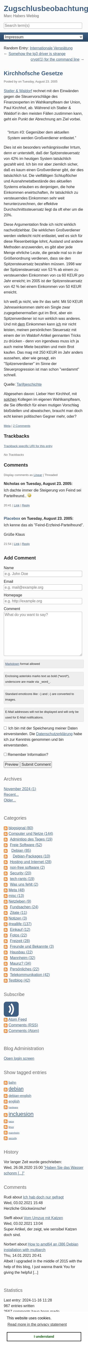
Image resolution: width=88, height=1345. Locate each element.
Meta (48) (16, 890)
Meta (7, 426)
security (12, 1138)
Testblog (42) (19, 980)
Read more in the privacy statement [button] (37, 1324)
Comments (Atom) (23, 1031)
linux (11, 1127)
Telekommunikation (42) (30, 975)
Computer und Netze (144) (30, 834)
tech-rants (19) (22, 879)
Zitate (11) (18, 913)
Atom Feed (17, 1019)
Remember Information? (28, 755)
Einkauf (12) (20, 930)
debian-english (19, 1096)
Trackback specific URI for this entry (28, 446)
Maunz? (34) (20, 963)
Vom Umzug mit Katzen (43, 1218)
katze (11, 1121)
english (13, 1101)
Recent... (11, 795)
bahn (12, 1082)
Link (16, 505)
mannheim (13, 1132)
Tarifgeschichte (29, 384)
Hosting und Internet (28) (30, 862)
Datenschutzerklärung (54, 734)
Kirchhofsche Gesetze (33, 73)
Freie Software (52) (26, 845)
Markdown (12, 664)
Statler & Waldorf (18, 91)
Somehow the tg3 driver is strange (36, 54)
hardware (13, 1107)
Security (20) (20, 873)
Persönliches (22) (24, 969)
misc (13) (16, 896)
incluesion (21, 1114)
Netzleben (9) (19, 901)
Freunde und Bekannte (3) (32, 946)
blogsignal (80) (20, 828)
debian (15, 1089)
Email (8, 581)
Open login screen (19, 1058)
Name (9, 568)
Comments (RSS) (23, 1025)
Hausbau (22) (21, 952)
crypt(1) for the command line (55, 59)
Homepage (13, 595)
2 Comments (22, 426)
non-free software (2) (27, 867)
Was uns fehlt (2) (24, 884)
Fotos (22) (18, 935)
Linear (38, 475)
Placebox (12, 518)
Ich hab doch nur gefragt (43, 1197)
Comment (12, 609)
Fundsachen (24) (24, 907)
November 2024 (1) (20, 789)
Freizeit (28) (20, 941)
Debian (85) (21, 851)
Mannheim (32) (22, 958)
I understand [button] (44, 1336)
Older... (10, 800)
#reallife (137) (19, 924)
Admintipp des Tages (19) (31, 839)
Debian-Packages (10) (31, 856)
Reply (26, 505)
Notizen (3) (17, 918)
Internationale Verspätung (51, 48)
